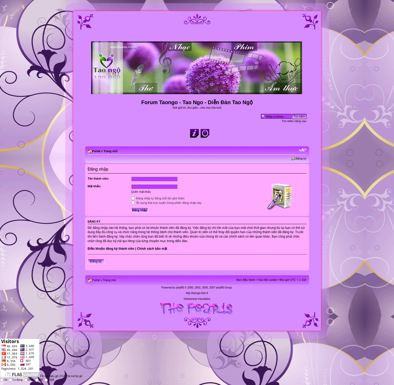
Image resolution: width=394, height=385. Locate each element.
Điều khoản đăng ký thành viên (111, 249)
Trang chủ (111, 151)
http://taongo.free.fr (197, 293)
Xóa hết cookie (267, 279)
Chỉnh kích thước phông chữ (303, 150)
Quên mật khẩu (141, 191)
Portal (96, 151)
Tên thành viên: (98, 178)
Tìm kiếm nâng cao (294, 121)
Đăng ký (301, 158)
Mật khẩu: (94, 186)
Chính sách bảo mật (152, 249)
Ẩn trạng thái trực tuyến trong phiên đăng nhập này (166, 202)
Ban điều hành (245, 279)
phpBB (180, 287)
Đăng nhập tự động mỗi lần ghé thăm (157, 198)
